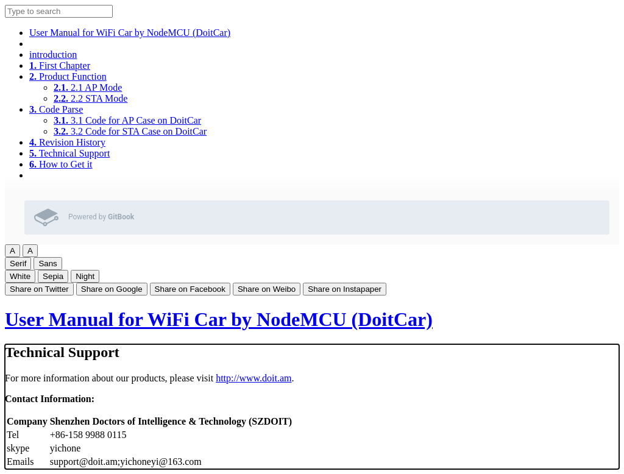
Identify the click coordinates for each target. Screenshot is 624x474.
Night (85, 276)
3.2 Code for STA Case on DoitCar (130, 131)
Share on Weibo (267, 289)
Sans (47, 263)
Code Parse (56, 109)
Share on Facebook (190, 289)
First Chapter (59, 65)
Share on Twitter (39, 289)
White (20, 276)
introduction (53, 54)
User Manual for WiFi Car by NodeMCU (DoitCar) (129, 32)
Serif (18, 263)
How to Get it (61, 164)
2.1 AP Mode (88, 87)
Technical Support (69, 153)
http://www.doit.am (253, 378)
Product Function (68, 76)
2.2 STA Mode (90, 98)
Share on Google (112, 289)
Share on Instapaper (344, 289)
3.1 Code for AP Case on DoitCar (127, 120)
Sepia (53, 276)
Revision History (67, 142)
